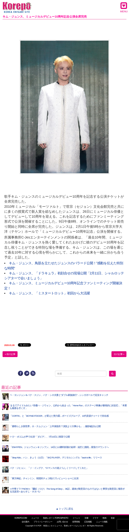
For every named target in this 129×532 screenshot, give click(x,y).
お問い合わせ (62, 522)
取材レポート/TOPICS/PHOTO (55, 518)
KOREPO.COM (20, 518)
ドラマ (95, 518)
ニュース (35, 518)
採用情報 (76, 522)
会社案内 (25, 522)
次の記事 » (119, 354)
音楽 (113, 518)
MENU (124, 7)
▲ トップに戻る (64, 508)
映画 (104, 518)
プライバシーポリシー (43, 522)
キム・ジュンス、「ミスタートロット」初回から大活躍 (49, 293)
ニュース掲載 (101, 522)
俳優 (86, 518)
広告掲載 (88, 522)
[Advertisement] (64, 29)
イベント (76, 518)
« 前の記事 (10, 354)
